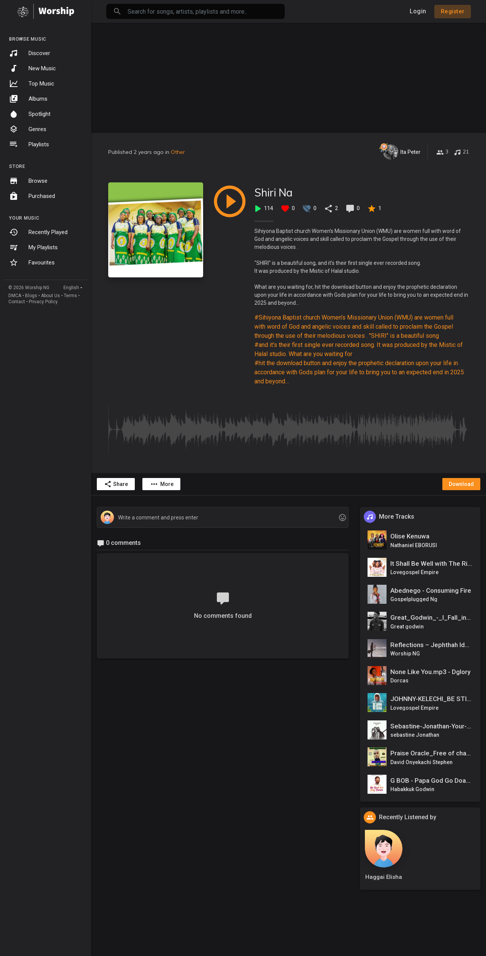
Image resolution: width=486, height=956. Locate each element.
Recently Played (38, 232)
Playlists (29, 144)
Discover (29, 53)
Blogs (31, 295)
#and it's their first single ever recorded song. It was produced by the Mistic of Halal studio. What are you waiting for (358, 349)
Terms (70, 295)
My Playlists (33, 247)
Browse (28, 180)
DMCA (14, 295)
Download (461, 484)
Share (116, 484)
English (71, 287)
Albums (28, 98)
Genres (27, 129)
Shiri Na (273, 192)
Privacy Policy (43, 301)
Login (418, 11)
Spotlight (29, 114)
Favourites (32, 262)
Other (178, 152)
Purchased (32, 196)
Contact (16, 301)
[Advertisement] (288, 76)
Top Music (31, 83)
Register (452, 11)
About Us (50, 295)
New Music (32, 68)
